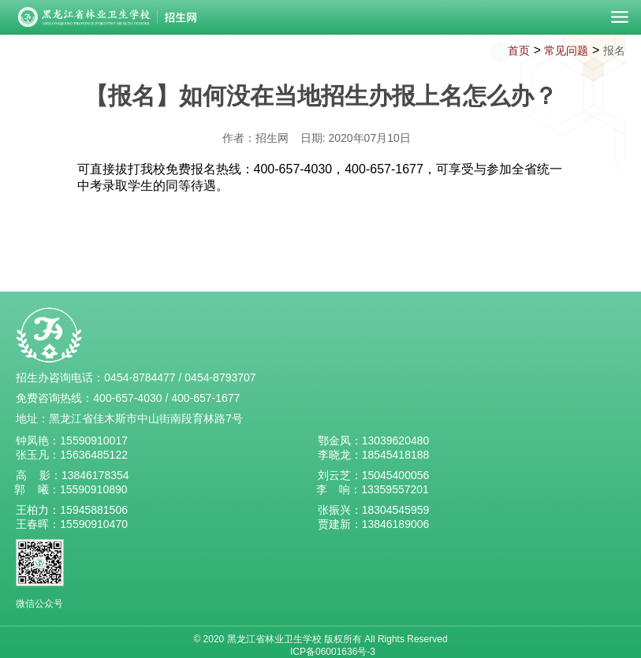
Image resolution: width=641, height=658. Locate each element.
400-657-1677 (205, 398)
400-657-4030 (127, 398)
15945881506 (94, 510)
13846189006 (396, 524)
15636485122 (94, 454)
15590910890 (94, 489)
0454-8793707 (219, 377)
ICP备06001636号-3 (332, 651)
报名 (614, 50)
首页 (519, 50)
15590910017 (94, 440)
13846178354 (95, 475)
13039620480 (396, 440)
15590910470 (94, 524)
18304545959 (396, 510)
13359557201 (395, 489)
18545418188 (396, 454)
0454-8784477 (139, 377)
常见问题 (566, 50)
